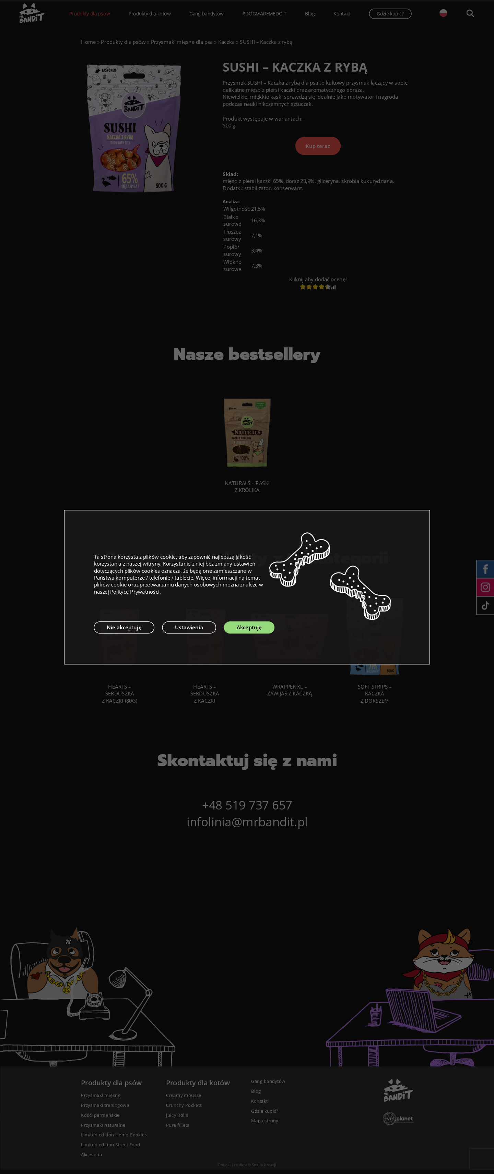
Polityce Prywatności (135, 591)
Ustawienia (189, 627)
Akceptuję (249, 627)
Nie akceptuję (124, 627)
